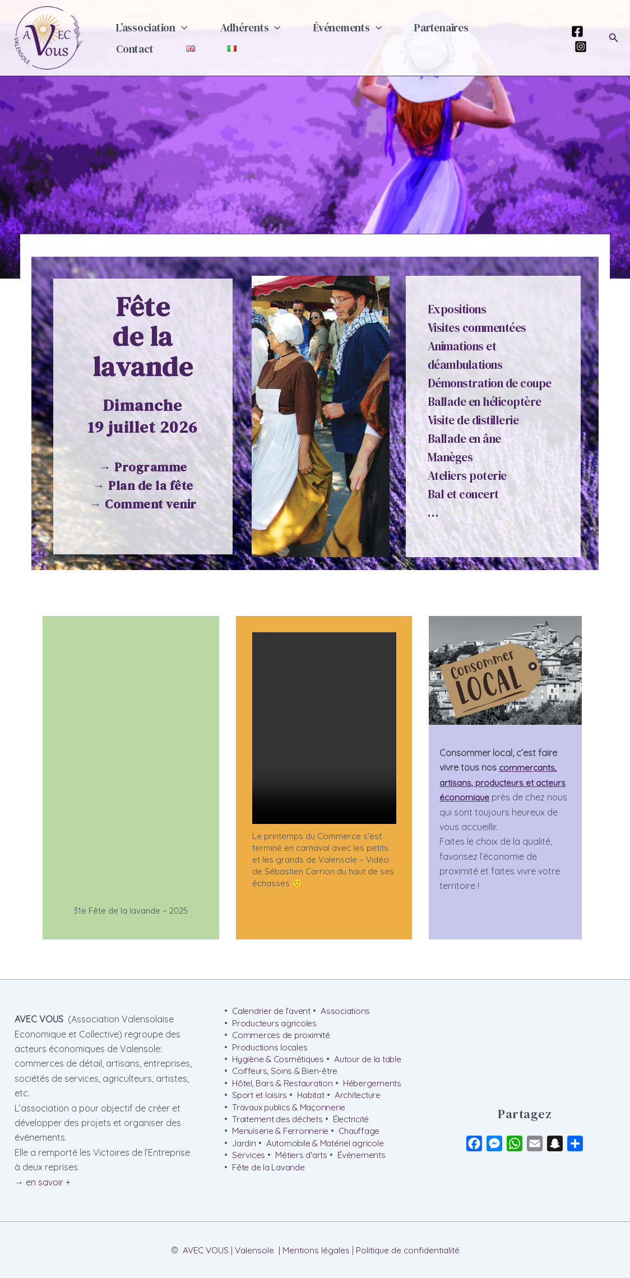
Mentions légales (315, 1258)
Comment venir (151, 504)
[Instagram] (577, 46)
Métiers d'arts (303, 1185)
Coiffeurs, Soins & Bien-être (286, 1085)
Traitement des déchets (279, 1148)
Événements (326, 34)
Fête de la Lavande (270, 1198)
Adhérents (237, 34)
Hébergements (262, 1110)
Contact (480, 34)
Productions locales (271, 1047)
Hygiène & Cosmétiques (280, 1060)
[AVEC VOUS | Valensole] (48, 37)
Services (249, 1185)
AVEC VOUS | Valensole (225, 1258)
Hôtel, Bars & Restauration (285, 1097)
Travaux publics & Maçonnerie (291, 1135)
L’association (147, 34)
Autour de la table (268, 1072)
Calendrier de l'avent (273, 1010)
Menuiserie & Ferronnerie (281, 1160)
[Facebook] (574, 31)
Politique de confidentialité (410, 1258)
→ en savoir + (43, 1180)
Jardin (245, 1173)
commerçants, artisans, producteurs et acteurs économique (499, 782)
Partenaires (411, 34)
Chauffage (363, 1160)
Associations (349, 1010)
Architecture (256, 1122)
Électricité (356, 1148)
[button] (177, 34)
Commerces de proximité (282, 1034)
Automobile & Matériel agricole (329, 1173)
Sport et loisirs (331, 1110)
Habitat (384, 1110)
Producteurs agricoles (276, 1022)
